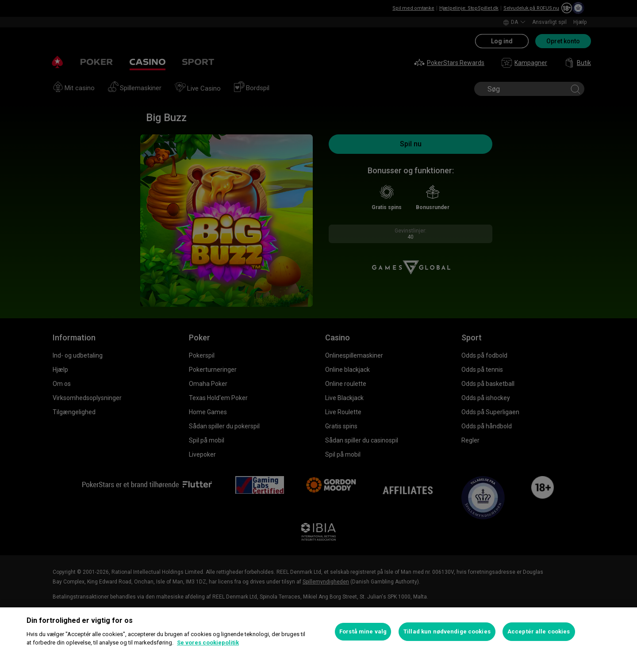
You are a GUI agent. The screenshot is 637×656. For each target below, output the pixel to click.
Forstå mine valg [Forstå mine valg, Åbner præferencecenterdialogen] (363, 631)
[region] (318, 631)
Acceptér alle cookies (538, 631)
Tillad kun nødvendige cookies (447, 631)
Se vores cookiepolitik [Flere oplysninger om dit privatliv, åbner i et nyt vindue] (208, 642)
